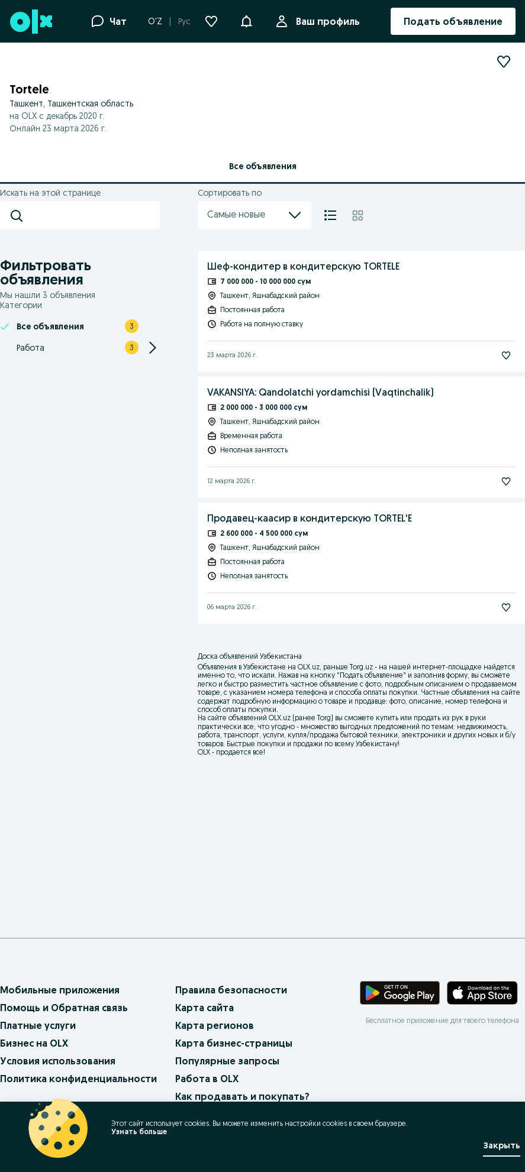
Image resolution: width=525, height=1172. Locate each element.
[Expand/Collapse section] (153, 348)
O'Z (155, 21)
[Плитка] (358, 215)
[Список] (330, 215)
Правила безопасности (231, 990)
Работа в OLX (207, 1078)
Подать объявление (371, 675)
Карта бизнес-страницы (233, 1043)
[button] (246, 20)
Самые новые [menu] (254, 215)
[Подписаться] (506, 355)
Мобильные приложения (60, 990)
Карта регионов (214, 1025)
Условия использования (57, 1061)
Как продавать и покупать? (242, 1096)
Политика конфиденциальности (78, 1078)
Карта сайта (204, 1008)
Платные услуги (38, 1025)
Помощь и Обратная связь (64, 1008)
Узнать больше (139, 1131)
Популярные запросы (227, 1061)
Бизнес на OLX (34, 1043)
